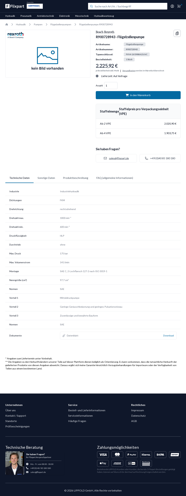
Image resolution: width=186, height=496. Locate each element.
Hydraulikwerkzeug (104, 15)
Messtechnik (82, 15)
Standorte (11, 420)
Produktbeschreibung (75, 177)
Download (168, 335)
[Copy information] (177, 33)
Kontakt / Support (15, 415)
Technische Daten (19, 177)
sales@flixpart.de (38, 472)
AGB (134, 420)
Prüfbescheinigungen (17, 426)
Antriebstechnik (45, 15)
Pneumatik (26, 15)
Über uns (10, 410)
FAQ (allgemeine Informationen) (114, 177)
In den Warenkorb (138, 95)
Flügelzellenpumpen (60, 24)
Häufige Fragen (77, 420)
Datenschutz (138, 415)
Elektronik (64, 15)
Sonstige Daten (46, 177)
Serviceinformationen (80, 415)
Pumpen (38, 24)
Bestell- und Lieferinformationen (86, 410)
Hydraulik (10, 15)
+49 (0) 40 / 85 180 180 (40, 468)
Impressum (137, 410)
